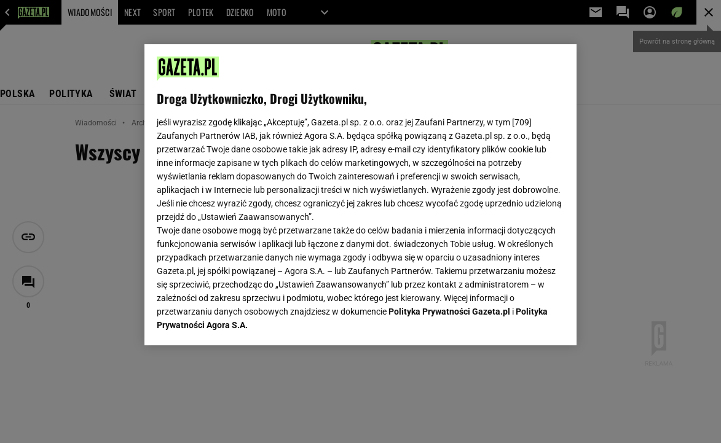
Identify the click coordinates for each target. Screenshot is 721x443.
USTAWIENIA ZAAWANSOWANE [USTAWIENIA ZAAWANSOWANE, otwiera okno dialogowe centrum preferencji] (237, 321)
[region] (360, 194)
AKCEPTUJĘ (523, 321)
